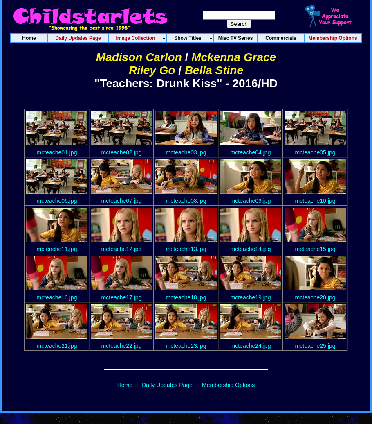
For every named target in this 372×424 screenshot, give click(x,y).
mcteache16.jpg (57, 297)
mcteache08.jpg (186, 200)
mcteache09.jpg (251, 200)
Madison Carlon (139, 57)
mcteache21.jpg (57, 345)
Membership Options (228, 385)
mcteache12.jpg (121, 249)
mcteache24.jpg (251, 345)
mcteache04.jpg (251, 152)
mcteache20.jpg (315, 297)
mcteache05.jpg (315, 152)
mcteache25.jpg (315, 345)
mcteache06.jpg (57, 200)
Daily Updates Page (167, 385)
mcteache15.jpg (315, 249)
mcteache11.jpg (57, 249)
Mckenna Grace (233, 57)
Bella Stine (214, 70)
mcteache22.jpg (121, 345)
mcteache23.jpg (186, 345)
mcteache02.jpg (121, 152)
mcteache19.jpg (251, 297)
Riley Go (152, 70)
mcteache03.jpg (186, 152)
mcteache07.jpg (121, 200)
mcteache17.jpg (121, 297)
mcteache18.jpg (186, 297)
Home (124, 385)
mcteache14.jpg (251, 249)
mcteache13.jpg (186, 249)
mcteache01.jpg (57, 152)
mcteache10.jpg (315, 200)
